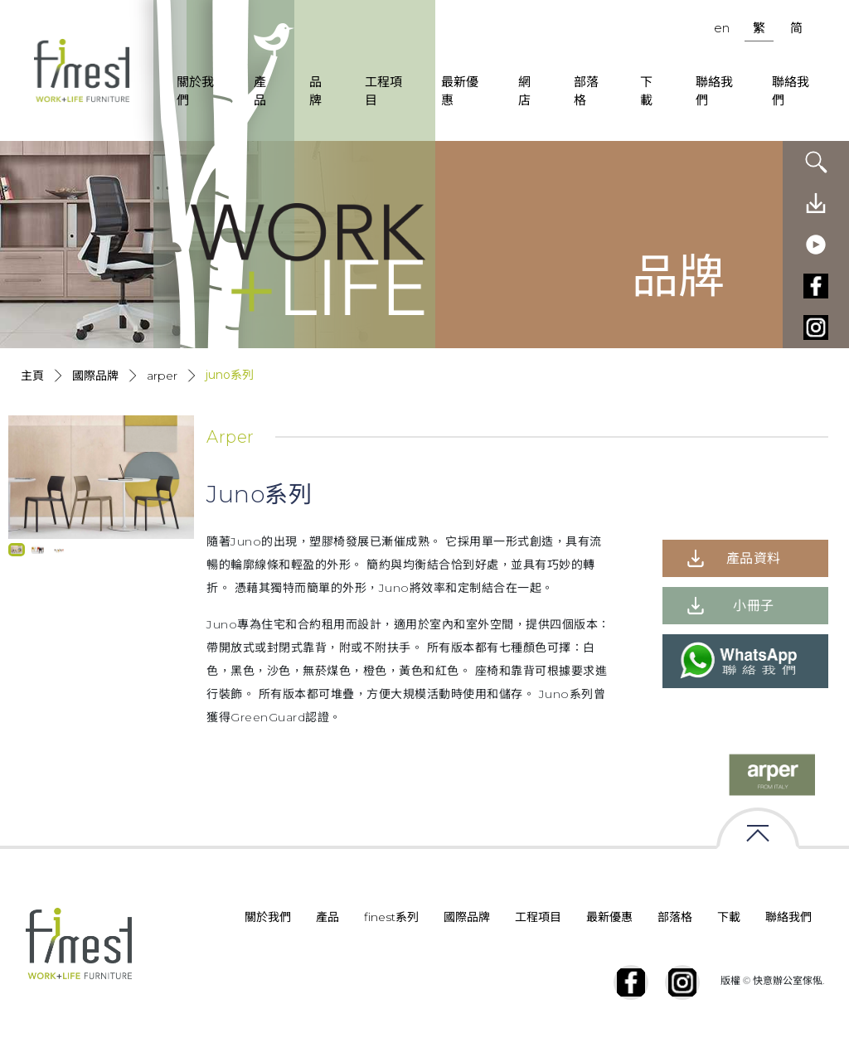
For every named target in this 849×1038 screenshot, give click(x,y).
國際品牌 (95, 375)
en (722, 28)
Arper (162, 375)
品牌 (315, 91)
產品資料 (753, 558)
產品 (260, 91)
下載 (646, 91)
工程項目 (383, 91)
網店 (524, 91)
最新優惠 (459, 91)
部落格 (586, 91)
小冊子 (753, 606)
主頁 (32, 375)
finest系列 (391, 916)
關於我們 (195, 91)
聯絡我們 (714, 91)
